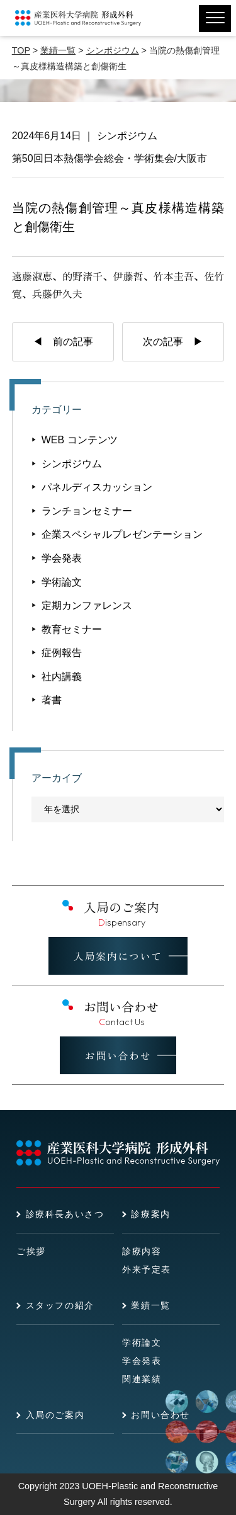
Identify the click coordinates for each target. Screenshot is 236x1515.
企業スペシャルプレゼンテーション (122, 534)
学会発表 (62, 558)
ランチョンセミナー (87, 511)
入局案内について (118, 955)
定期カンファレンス (87, 605)
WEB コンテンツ (80, 439)
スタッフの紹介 (60, 1305)
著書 (52, 700)
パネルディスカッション (97, 487)
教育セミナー (72, 629)
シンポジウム (127, 135)
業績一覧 (150, 1305)
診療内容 (141, 1251)
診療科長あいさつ (65, 1214)
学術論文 (62, 582)
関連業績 (141, 1379)
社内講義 (62, 676)
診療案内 (150, 1214)
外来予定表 (146, 1269)
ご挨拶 (31, 1251)
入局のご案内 (55, 1415)
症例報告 (62, 652)
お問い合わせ (118, 1055)
